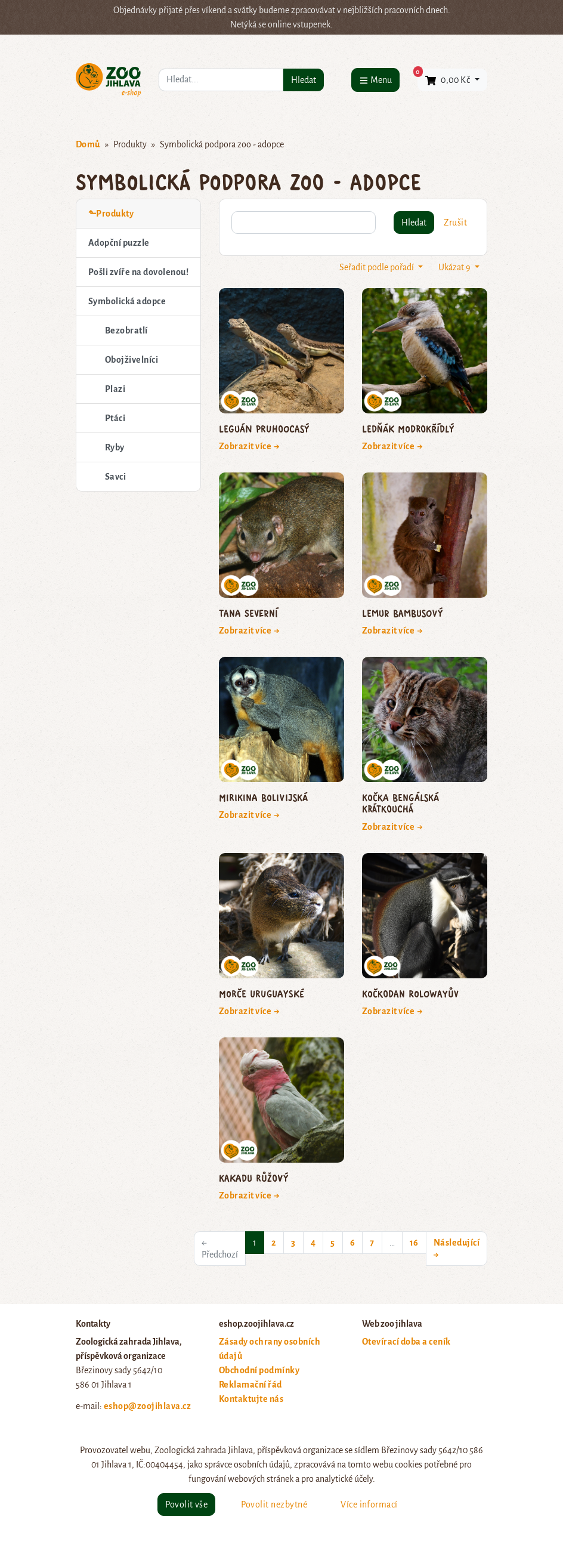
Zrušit (455, 222)
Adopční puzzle (119, 243)
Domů (88, 144)
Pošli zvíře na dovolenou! (138, 272)
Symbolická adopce (127, 301)
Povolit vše (186, 1504)
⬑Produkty (111, 213)
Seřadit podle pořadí (377, 267)
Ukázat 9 (455, 267)
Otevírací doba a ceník (406, 1341)
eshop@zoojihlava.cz (147, 1406)
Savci (115, 476)
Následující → (457, 1248)
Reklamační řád (250, 1384)
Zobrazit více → (249, 446)
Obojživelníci (131, 359)
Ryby (115, 447)
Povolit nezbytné (274, 1504)
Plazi (115, 389)
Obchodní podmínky (259, 1370)
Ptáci (115, 418)
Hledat (303, 80)
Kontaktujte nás (251, 1399)
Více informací (369, 1504)
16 (414, 1242)
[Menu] (375, 79)
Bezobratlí (126, 330)
